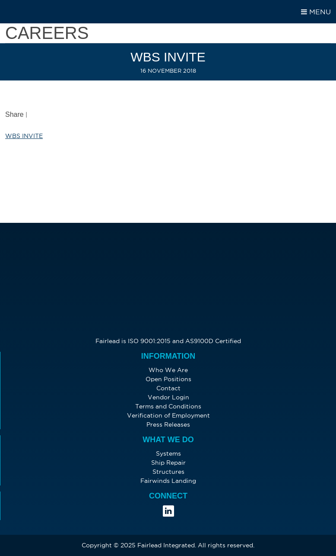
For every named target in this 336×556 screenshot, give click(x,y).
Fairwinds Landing (168, 480)
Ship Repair (168, 462)
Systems (168, 453)
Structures (168, 471)
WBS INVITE (24, 135)
